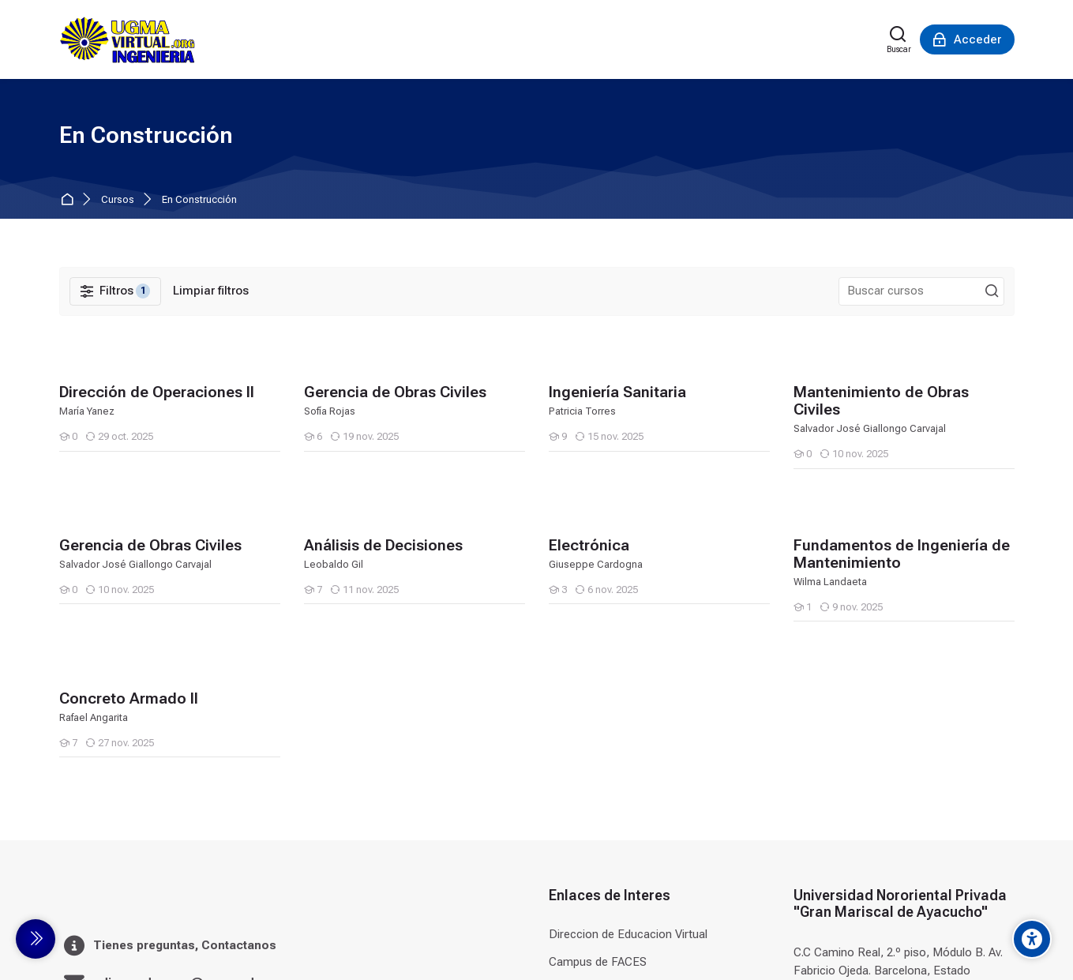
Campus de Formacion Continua (633, 817)
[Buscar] (899, 39)
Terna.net (573, 846)
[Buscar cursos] (992, 291)
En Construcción (199, 200)
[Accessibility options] (1032, 939)
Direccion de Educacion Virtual (628, 650)
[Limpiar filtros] (211, 291)
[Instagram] (1003, 941)
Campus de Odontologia (612, 761)
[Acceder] (967, 39)
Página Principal (70, 200)
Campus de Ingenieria (605, 734)
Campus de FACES (598, 677)
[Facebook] (974, 941)
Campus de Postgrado (607, 790)
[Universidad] (127, 39)
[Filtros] (115, 291)
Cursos (117, 200)
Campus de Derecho (602, 706)
